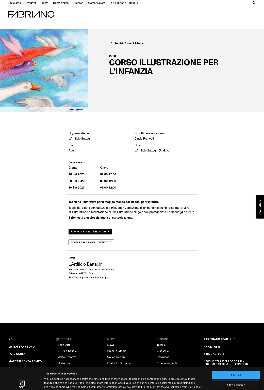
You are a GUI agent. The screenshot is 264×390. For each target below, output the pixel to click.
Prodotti (31, 3)
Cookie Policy (154, 372)
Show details (177, 383)
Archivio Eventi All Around (127, 43)
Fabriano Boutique (126, 3)
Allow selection (236, 362)
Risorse (78, 3)
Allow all (236, 352)
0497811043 (86, 273)
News (44, 3)
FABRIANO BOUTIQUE (220, 339)
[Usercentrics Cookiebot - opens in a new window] (22, 383)
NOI (11, 339)
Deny (236, 372)
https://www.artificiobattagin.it (94, 277)
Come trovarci (97, 3)
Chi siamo (14, 3)
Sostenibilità (61, 3)
